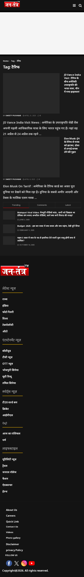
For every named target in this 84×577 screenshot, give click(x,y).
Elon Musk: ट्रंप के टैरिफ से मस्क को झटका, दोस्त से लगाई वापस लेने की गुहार (72, 145)
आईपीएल (7, 415)
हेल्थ (4, 491)
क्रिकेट (5, 409)
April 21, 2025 (29, 115)
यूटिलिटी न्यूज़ (9, 459)
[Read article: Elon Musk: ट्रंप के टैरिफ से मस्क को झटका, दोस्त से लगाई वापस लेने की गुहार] (31, 157)
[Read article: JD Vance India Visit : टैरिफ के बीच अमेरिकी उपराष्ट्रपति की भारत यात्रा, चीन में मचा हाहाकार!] (31, 93)
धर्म (4, 440)
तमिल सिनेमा (9, 383)
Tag (12, 61)
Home (6, 61)
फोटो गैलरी (8, 312)
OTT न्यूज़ (7, 363)
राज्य (4, 299)
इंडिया (5, 305)
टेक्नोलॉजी (7, 325)
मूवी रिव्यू (7, 376)
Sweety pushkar (13, 115)
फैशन (5, 478)
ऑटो (5, 331)
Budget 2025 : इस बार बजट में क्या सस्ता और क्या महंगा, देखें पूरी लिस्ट (48, 225)
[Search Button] (80, 5)
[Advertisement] (42, 33)
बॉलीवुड (6, 351)
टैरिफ (19, 61)
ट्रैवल (4, 465)
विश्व (5, 318)
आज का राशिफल (11, 433)
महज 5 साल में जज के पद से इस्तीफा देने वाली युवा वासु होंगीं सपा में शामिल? (46, 239)
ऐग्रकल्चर (7, 485)
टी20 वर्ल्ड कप (9, 402)
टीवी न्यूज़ (7, 357)
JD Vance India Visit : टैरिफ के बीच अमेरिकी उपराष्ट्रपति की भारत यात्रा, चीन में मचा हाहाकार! (72, 83)
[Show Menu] (74, 5)
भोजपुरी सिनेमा (10, 370)
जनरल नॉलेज (9, 472)
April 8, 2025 (29, 179)
